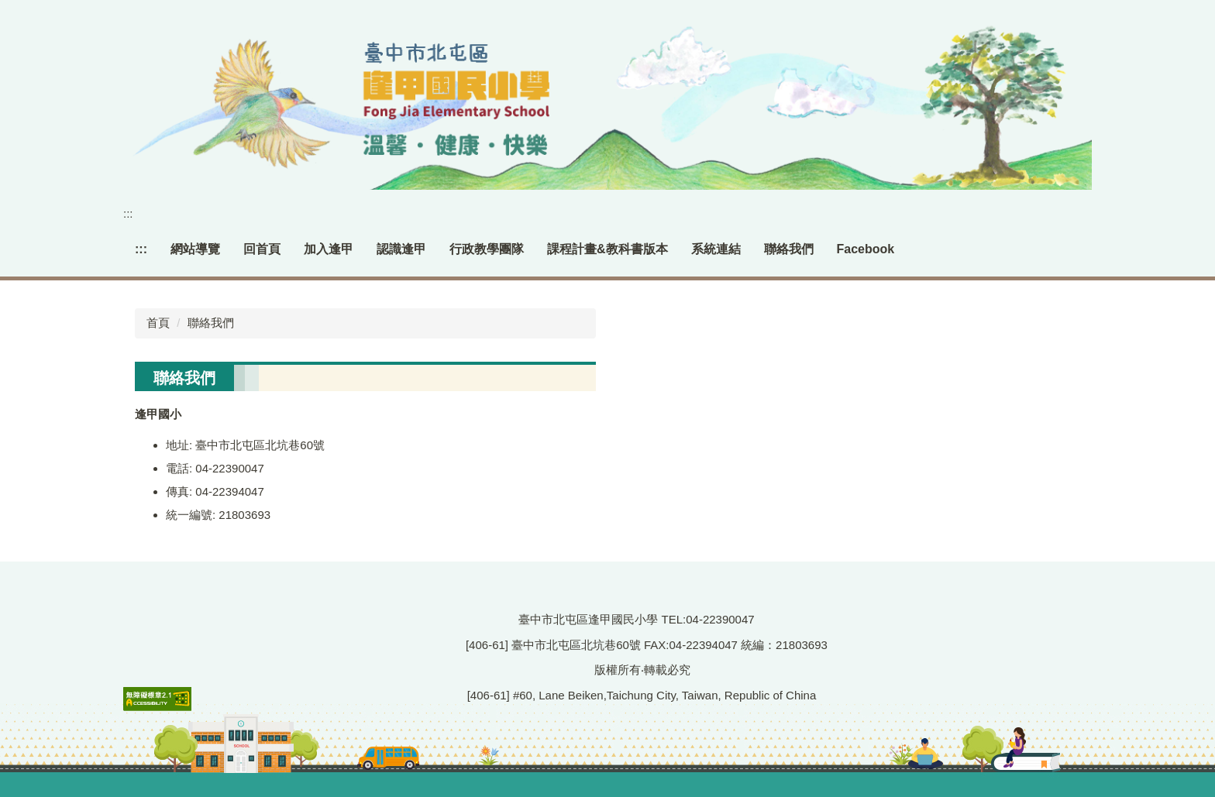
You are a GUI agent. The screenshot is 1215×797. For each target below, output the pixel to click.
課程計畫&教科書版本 (607, 249)
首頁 (158, 322)
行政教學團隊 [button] (486, 249)
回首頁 (262, 249)
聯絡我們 (789, 249)
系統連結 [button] (716, 249)
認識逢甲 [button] (401, 249)
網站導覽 (195, 249)
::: (128, 213)
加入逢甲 (328, 249)
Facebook (866, 249)
